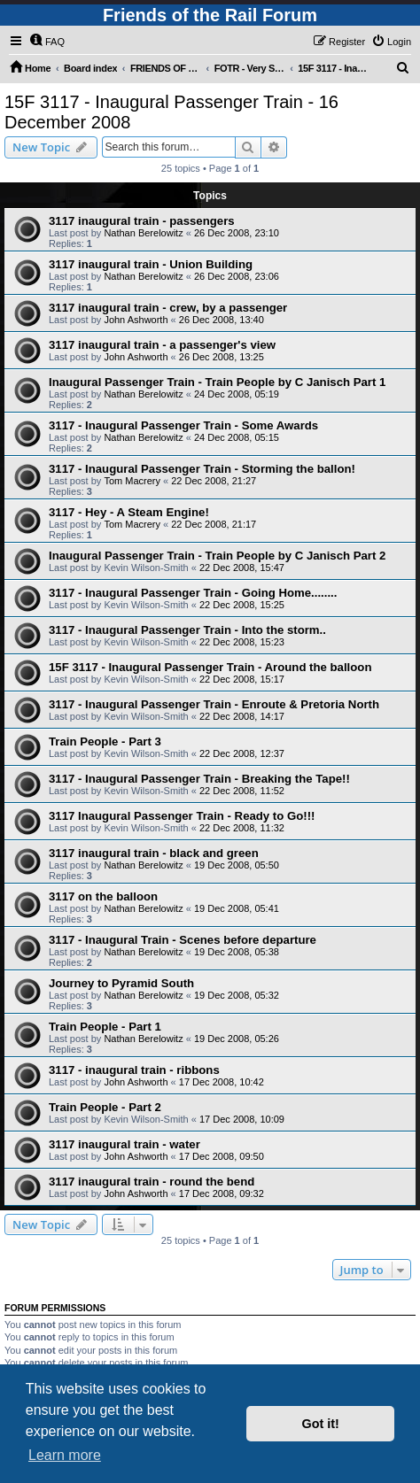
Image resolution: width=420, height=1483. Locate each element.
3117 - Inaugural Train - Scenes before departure (182, 939)
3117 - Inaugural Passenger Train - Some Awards (183, 425)
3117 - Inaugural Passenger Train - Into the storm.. (187, 630)
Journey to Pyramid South (121, 983)
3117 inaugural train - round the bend (151, 1181)
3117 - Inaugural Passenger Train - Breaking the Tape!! (199, 778)
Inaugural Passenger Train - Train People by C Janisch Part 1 (217, 382)
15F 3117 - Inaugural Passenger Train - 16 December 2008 (171, 112)
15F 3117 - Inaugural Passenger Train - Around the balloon (210, 667)
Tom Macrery (132, 480)
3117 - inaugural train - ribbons (134, 1070)
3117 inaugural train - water (124, 1144)
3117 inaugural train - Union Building (151, 264)
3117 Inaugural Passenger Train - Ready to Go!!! (182, 816)
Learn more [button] (64, 1455)
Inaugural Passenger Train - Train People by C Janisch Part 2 (217, 555)
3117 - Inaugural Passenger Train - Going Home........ (193, 592)
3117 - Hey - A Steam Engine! (129, 512)
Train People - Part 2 (105, 1107)
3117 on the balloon (103, 896)
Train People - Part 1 (105, 1026)
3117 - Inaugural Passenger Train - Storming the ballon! (202, 468)
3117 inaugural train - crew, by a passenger (168, 307)
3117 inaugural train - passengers (142, 221)
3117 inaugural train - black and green (154, 853)
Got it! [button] (320, 1424)
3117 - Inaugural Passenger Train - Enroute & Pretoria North (214, 704)
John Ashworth (135, 319)
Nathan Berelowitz (143, 233)
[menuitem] (47, 41)
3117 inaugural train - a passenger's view (162, 344)
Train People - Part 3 (105, 741)
